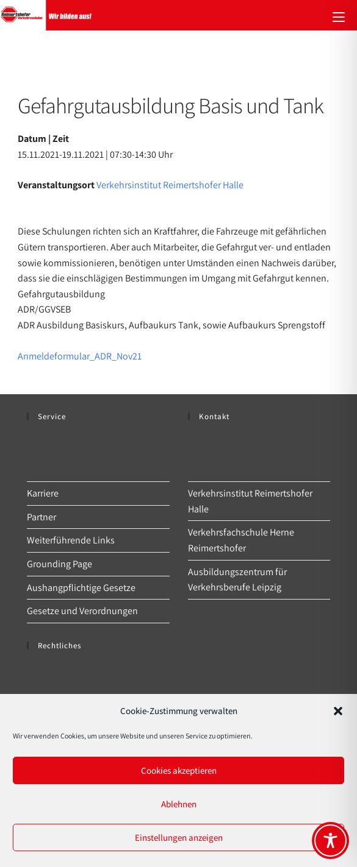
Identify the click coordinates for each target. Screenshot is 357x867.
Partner (41, 517)
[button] (338, 711)
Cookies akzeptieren (179, 770)
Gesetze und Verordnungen (82, 610)
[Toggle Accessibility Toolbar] (330, 840)
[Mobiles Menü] (339, 15)
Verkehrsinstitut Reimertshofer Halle (169, 185)
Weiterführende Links (71, 540)
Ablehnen (179, 804)
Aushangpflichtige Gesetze (81, 587)
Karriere (43, 493)
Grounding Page (59, 563)
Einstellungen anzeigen (179, 837)
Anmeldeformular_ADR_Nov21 (80, 356)
